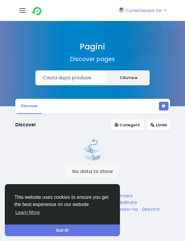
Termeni (123, 196)
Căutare (128, 78)
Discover (29, 105)
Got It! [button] (62, 230)
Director (151, 209)
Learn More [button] (27, 212)
